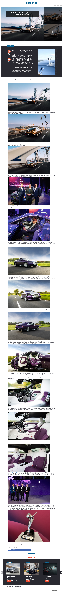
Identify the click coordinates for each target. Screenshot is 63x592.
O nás (2, 5)
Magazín (10, 5)
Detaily (16, 591)
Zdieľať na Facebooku (11, 549)
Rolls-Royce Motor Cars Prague (15, 472)
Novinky (5, 5)
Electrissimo (14, 5)
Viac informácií (25, 588)
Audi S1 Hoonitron (48, 576)
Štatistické (14, 591)
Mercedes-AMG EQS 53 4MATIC (11, 577)
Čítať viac (9, 580)
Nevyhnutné (9, 591)
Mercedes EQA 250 (29, 576)
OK (54, 590)
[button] (61, 572)
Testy (8, 5)
